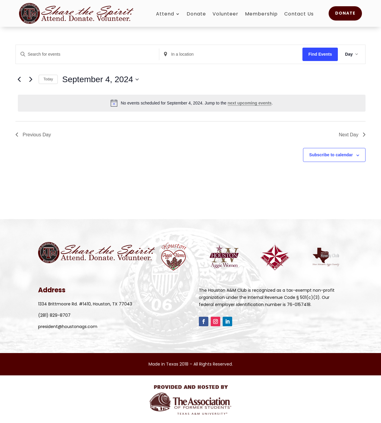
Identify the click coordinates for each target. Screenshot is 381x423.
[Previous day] (19, 79)
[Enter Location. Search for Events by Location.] (230, 54)
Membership (261, 14)
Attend (165, 14)
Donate (196, 14)
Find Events (320, 54)
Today (48, 79)
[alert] (192, 103)
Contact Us (299, 14)
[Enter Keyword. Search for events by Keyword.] (87, 54)
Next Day (352, 134)
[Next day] (30, 79)
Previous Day (33, 134)
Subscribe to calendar (331, 154)
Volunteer (225, 14)
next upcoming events (250, 103)
